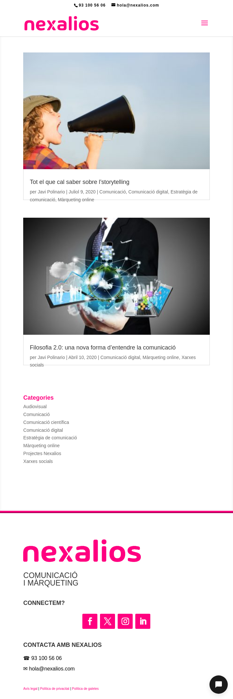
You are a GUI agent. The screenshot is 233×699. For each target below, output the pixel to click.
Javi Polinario (51, 191)
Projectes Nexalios (42, 453)
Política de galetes (85, 688)
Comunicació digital (148, 191)
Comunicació (112, 191)
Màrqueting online (76, 199)
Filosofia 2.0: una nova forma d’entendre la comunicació (102, 347)
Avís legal (30, 688)
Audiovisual (35, 406)
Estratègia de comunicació (50, 437)
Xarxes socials (38, 461)
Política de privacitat (55, 688)
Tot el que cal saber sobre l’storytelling (79, 182)
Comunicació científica (46, 422)
